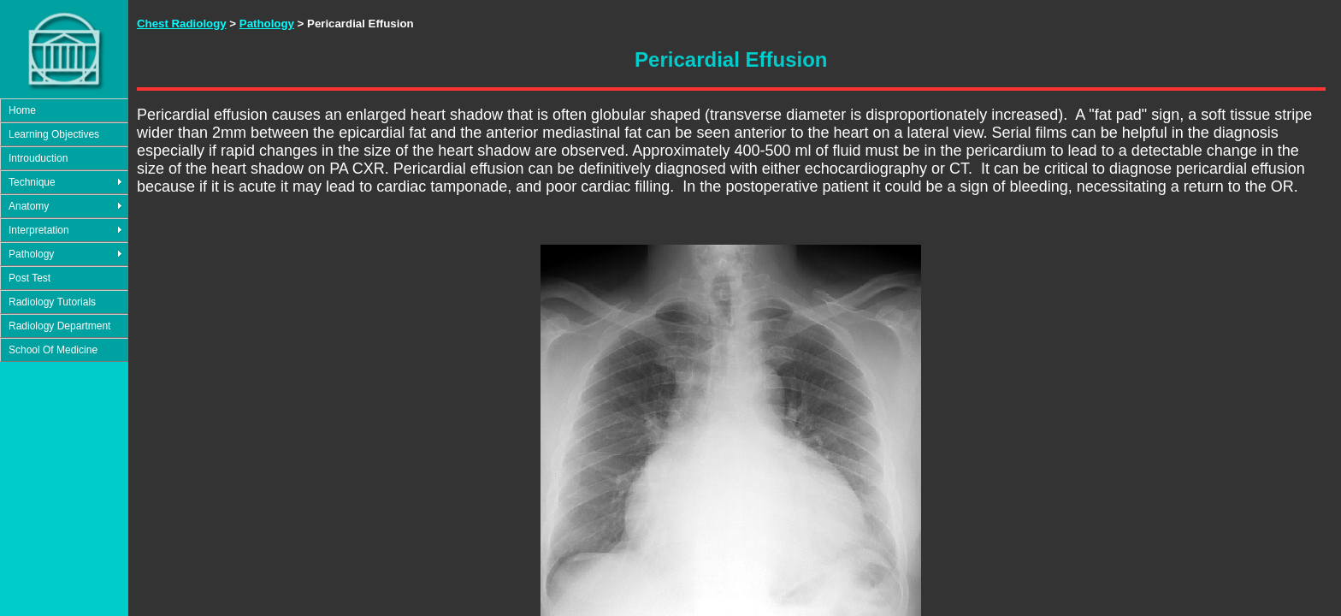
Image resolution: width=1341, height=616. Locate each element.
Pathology (31, 254)
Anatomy (29, 206)
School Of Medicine (53, 350)
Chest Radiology (182, 23)
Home (22, 110)
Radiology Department (59, 326)
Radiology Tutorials (52, 302)
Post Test (29, 278)
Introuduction (38, 158)
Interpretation (39, 230)
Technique (32, 182)
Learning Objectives (54, 134)
